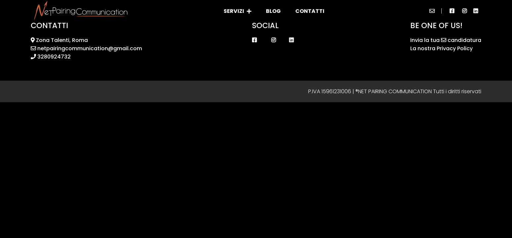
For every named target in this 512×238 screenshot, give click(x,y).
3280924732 (51, 56)
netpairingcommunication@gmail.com (86, 48)
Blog (273, 11)
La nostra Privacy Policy (441, 48)
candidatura (461, 40)
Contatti (309, 11)
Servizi (237, 11)
